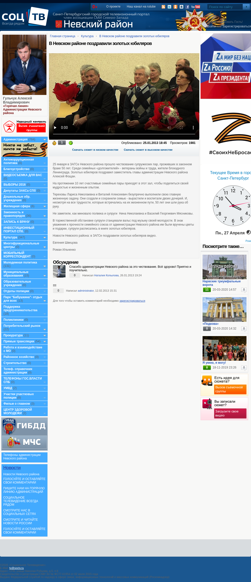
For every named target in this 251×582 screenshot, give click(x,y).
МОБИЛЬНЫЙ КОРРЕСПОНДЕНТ (18, 254)
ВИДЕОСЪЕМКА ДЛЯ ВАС (23, 175)
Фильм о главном (17, 403)
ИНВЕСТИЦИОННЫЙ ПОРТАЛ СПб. (19, 229)
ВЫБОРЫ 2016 (15, 184)
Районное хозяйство (19, 357)
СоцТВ (26, 19)
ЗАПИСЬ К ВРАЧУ (17, 222)
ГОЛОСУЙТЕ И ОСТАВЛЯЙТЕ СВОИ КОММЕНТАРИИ (24, 480)
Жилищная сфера (17, 206)
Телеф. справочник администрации (18, 370)
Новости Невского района (21, 474)
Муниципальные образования (16, 273)
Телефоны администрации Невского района (22, 456)
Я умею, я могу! (214, 362)
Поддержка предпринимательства (20, 308)
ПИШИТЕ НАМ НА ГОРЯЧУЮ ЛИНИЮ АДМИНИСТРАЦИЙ (24, 490)
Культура (10, 237)
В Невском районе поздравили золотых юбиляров (134, 36)
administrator (86, 290)
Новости (11, 467)
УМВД (8, 388)
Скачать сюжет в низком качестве (95, 149)
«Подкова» (211, 324)
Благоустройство (17, 169)
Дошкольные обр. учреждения (17, 198)
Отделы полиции (16, 291)
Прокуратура (13, 335)
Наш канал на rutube (141, 6)
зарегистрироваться (132, 300)
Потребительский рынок (22, 326)
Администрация (15, 139)
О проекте (113, 6)
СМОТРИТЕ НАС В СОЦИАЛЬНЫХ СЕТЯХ (19, 512)
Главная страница (62, 36)
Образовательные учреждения (17, 283)
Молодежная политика (20, 262)
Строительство (15, 363)
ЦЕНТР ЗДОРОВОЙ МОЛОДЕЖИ (18, 411)
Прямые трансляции (19, 341)
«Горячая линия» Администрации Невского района (22, 109)
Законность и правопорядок (14, 214)
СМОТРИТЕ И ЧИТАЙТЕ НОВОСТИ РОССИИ (20, 521)
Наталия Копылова (106, 275)
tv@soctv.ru (16, 567)
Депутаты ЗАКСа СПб (20, 190)
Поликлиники (14, 320)
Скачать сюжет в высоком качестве (148, 149)
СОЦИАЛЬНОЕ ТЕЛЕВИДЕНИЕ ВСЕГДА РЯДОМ (20, 501)
